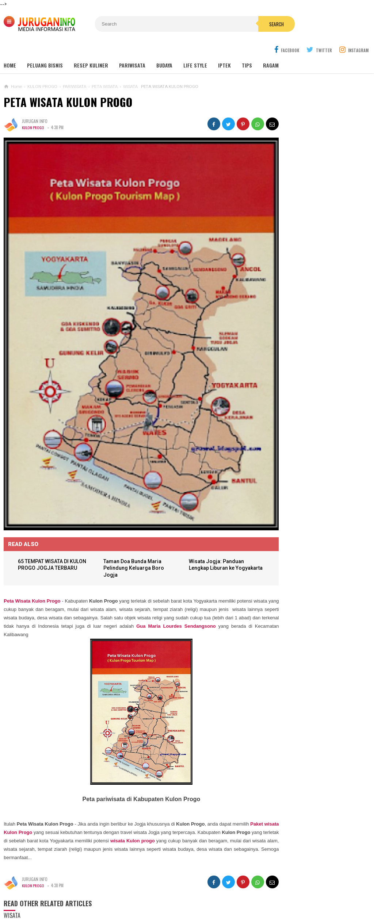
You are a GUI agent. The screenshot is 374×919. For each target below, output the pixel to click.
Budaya (164, 48)
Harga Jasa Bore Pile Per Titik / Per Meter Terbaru (310, 451)
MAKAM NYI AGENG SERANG (302, 221)
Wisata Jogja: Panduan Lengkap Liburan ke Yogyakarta (204, 514)
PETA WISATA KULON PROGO (68, 85)
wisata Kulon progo (202, 786)
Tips (247, 48)
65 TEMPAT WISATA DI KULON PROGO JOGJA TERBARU (46, 514)
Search (232, 24)
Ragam (271, 48)
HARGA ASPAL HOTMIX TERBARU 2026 (304, 479)
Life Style (195, 48)
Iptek (224, 48)
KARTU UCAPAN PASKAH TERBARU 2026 (306, 422)
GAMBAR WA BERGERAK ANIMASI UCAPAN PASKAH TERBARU (319, 366)
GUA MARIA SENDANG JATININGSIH (308, 249)
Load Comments (128, 908)
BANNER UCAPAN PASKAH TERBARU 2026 (307, 393)
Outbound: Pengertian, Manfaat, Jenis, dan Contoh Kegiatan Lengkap (316, 265)
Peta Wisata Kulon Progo (32, 547)
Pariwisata (132, 48)
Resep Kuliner (91, 48)
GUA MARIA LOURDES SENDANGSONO (311, 235)
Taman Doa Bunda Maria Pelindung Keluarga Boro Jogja (128, 514)
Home (10, 48)
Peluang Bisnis (45, 48)
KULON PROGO (34, 110)
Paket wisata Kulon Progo (33, 778)
